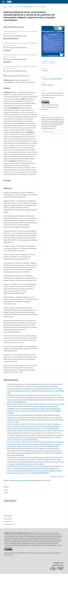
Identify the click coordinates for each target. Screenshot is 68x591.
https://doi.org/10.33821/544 (12, 349)
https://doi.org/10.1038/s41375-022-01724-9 (16, 244)
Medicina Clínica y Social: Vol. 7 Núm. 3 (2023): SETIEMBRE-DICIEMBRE (28, 490)
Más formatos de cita (48, 132)
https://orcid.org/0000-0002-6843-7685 (16, 59)
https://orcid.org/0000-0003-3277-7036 (16, 71)
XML (52, 62)
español (6, 510)
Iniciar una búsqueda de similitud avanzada (26, 497)
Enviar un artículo (10, 518)
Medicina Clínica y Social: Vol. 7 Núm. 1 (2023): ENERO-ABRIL (41, 445)
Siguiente (60, 494)
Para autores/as (8, 538)
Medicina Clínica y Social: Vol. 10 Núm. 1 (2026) (29, 481)
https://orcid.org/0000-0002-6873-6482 (16, 36)
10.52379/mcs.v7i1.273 (49, 128)
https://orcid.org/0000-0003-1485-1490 (16, 47)
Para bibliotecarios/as (9, 541)
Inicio (5, 7)
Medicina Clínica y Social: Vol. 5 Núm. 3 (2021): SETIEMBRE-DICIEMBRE (38, 463)
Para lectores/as (8, 536)
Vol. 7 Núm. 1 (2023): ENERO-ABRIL (24, 7)
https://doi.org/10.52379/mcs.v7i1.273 (18, 75)
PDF (45, 62)
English (6, 507)
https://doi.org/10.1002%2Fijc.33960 (14, 310)
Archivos (10, 7)
